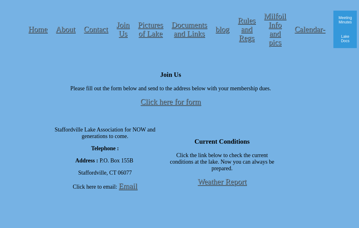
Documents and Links (189, 29)
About (66, 29)
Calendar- (309, 29)
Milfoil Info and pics (275, 29)
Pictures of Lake (150, 29)
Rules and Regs (247, 29)
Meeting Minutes (345, 20)
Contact (96, 29)
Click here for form (170, 101)
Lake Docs (345, 38)
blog (222, 29)
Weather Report (222, 181)
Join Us (123, 29)
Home (37, 29)
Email (128, 186)
